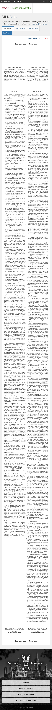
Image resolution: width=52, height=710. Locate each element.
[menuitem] (44, 1)
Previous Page (20, 44)
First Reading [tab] (8, 28)
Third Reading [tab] (20, 28)
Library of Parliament (26, 695)
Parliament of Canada (11, 2)
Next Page (33, 44)
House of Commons (21, 8)
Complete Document (34, 38)
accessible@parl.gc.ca (39, 24)
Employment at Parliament (26, 700)
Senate (5, 8)
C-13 (13, 17)
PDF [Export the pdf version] (46, 38)
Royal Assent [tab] (33, 28)
